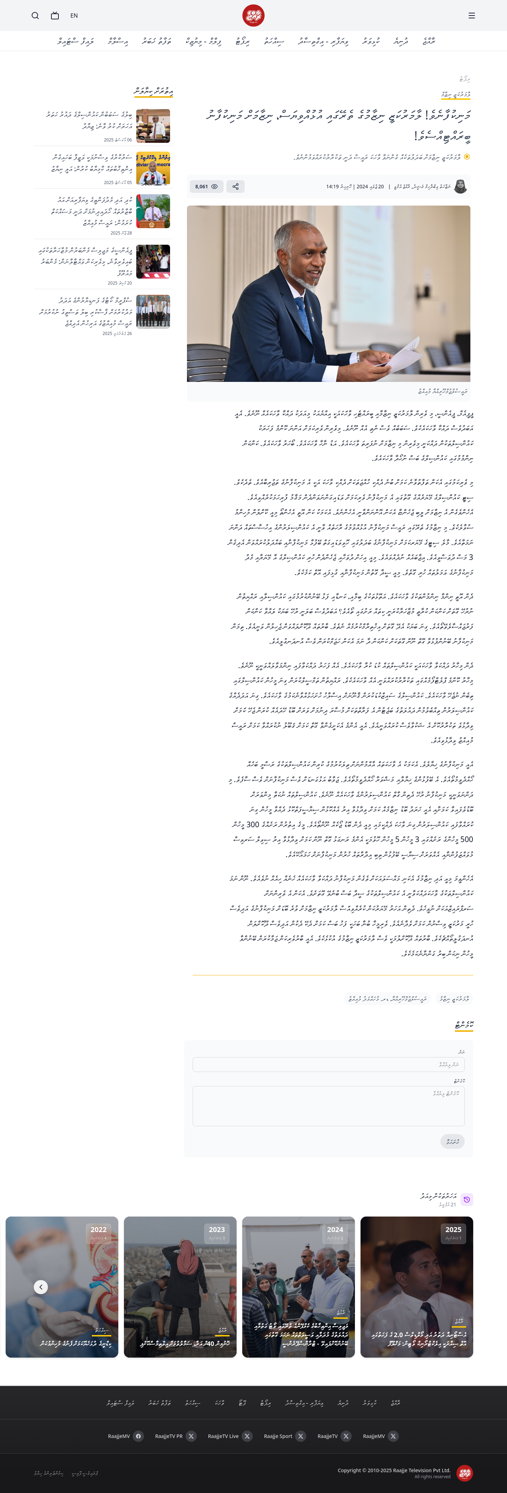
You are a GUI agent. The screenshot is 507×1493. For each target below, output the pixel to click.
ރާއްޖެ (428, 41)
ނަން (462, 1052)
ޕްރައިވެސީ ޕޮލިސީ (84, 1473)
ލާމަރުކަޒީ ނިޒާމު (454, 998)
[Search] (35, 15)
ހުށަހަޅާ (452, 1142)
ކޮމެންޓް (459, 1081)
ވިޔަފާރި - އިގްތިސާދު (323, 41)
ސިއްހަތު (274, 41)
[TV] (55, 15)
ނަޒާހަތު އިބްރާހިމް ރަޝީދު (432, 186)
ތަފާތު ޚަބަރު (156, 41)
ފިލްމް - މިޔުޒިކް (203, 41)
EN (74, 15)
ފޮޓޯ (242, 1402)
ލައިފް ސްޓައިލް (76, 41)
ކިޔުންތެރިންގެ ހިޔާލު (48, 1473)
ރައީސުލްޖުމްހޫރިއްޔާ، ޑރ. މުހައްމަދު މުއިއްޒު (387, 998)
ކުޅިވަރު (371, 41)
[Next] (41, 1287)
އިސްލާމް (118, 41)
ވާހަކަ (219, 1402)
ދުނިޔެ (401, 41)
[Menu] (472, 15)
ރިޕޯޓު (242, 41)
